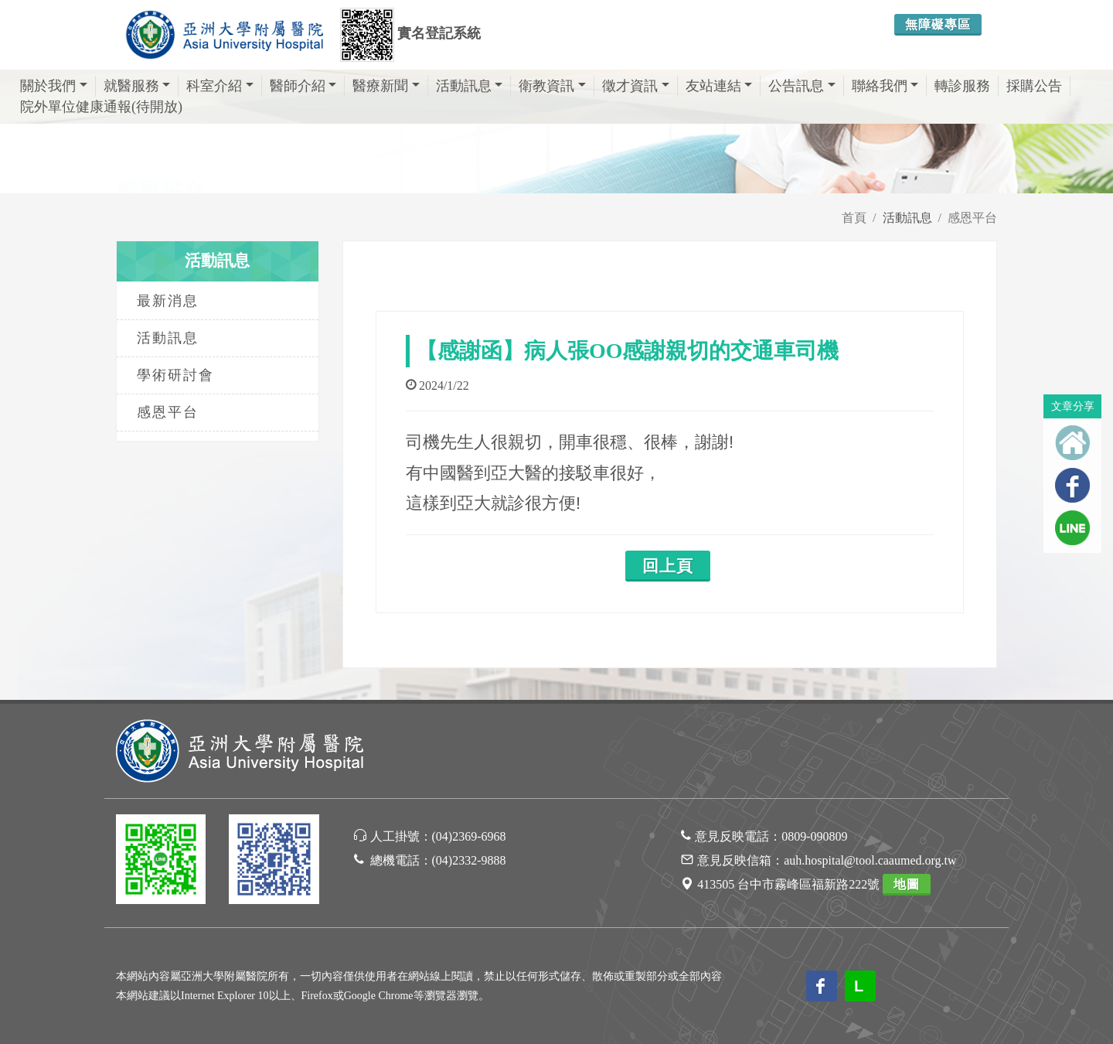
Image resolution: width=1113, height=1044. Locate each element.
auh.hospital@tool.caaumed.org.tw (870, 860)
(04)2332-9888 (469, 860)
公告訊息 (802, 86)
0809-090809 (814, 836)
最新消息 (168, 301)
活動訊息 (469, 86)
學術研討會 (175, 375)
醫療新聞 (386, 86)
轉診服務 (962, 86)
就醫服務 (137, 86)
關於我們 (53, 86)
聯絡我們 (885, 86)
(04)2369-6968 (469, 836)
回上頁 (667, 566)
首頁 (854, 217)
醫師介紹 (303, 86)
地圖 (906, 884)
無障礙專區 (938, 24)
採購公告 (1034, 86)
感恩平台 (972, 217)
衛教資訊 (552, 86)
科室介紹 (220, 86)
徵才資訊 (635, 86)
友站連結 (719, 86)
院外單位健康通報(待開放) (101, 106)
